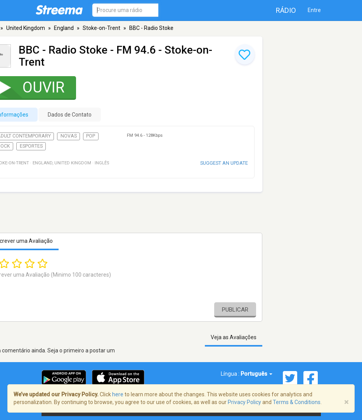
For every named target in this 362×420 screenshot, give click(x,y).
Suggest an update (224, 163)
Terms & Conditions (296, 402)
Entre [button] (314, 10)
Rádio (286, 10)
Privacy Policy (244, 402)
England (64, 28)
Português (256, 374)
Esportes (31, 146)
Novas (69, 136)
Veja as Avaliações (233, 337)
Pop (90, 136)
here (117, 394)
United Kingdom (25, 28)
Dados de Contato (70, 115)
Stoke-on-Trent (101, 28)
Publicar (235, 309)
